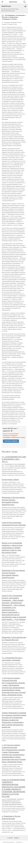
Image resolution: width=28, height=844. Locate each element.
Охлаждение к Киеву (10, 479)
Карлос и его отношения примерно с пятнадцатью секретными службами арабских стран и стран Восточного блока (12, 547)
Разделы (16, 837)
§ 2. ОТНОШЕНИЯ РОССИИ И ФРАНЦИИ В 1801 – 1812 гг (14, 459)
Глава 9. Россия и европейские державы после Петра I (15, 842)
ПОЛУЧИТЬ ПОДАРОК (10, 441)
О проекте (10, 837)
